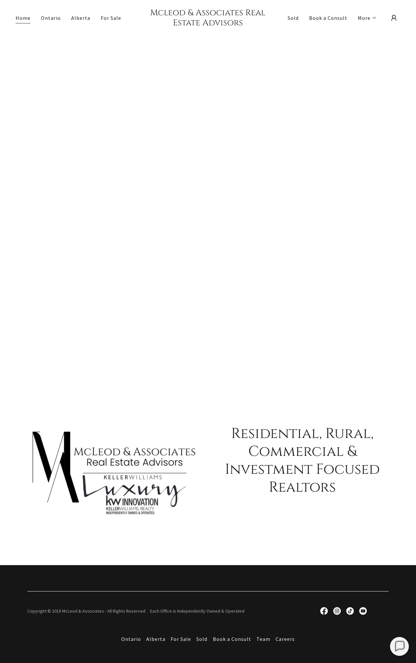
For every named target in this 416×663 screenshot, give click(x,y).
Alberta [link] (80, 18)
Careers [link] (285, 639)
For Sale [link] (111, 18)
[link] (208, 23)
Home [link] (23, 18)
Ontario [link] (51, 18)
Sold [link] (293, 18)
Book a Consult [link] (328, 18)
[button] (367, 18)
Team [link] (263, 639)
